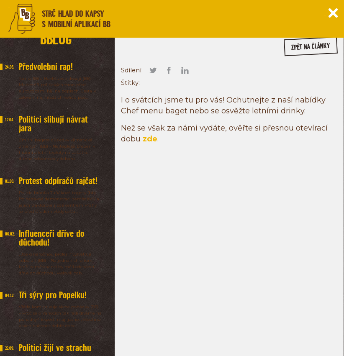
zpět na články (311, 46)
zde (150, 138)
